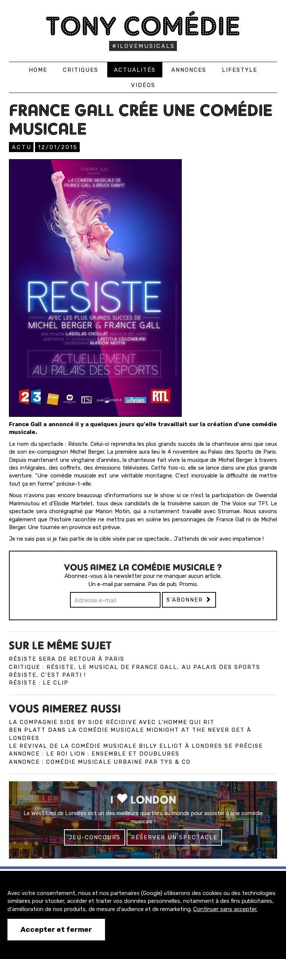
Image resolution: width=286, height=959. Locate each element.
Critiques (80, 70)
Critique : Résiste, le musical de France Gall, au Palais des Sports (134, 667)
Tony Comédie (143, 26)
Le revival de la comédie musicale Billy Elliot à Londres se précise (136, 746)
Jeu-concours (95, 837)
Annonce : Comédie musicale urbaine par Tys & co (100, 762)
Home (38, 70)
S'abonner (189, 599)
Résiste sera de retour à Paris (66, 659)
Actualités (135, 70)
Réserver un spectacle (174, 837)
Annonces (188, 70)
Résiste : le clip (39, 682)
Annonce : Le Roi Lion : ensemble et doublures (94, 753)
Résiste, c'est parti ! (47, 675)
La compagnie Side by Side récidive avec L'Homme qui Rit (111, 722)
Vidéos (143, 85)
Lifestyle (239, 70)
